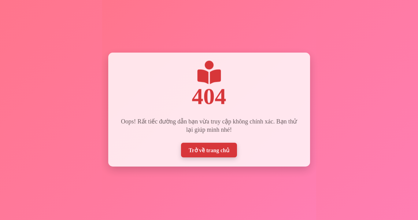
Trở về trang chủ (209, 149)
